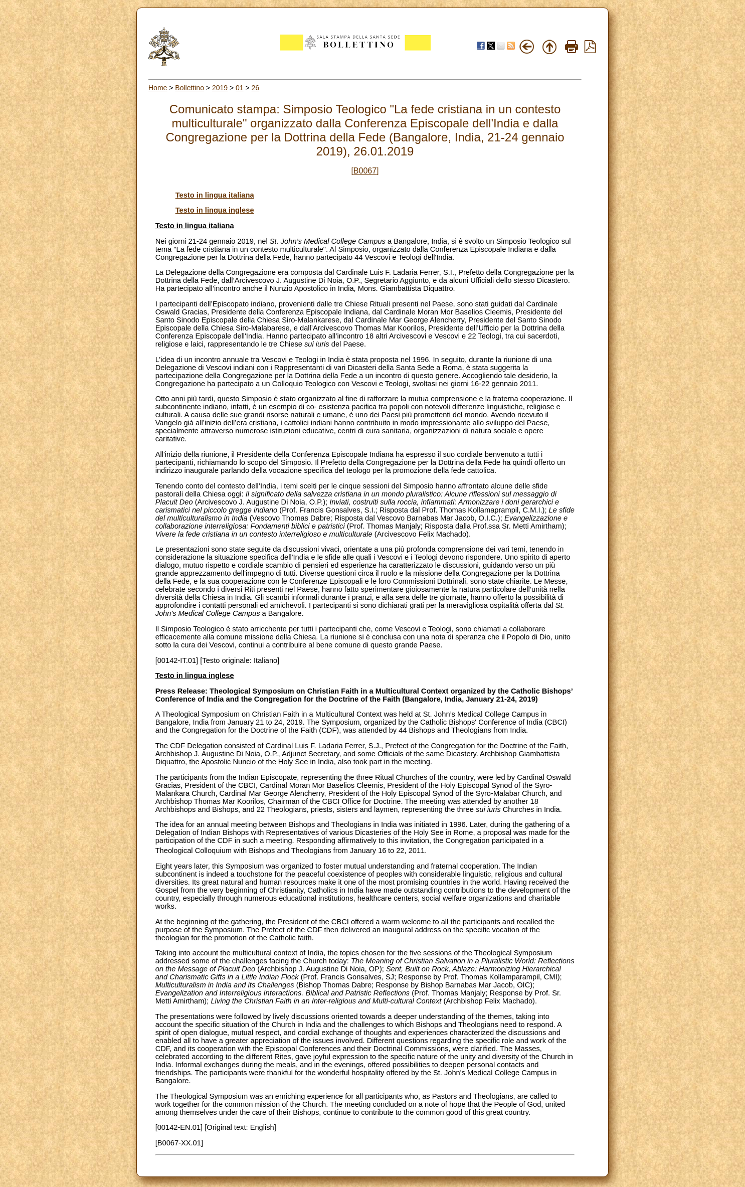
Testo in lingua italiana (214, 195)
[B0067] (365, 170)
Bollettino (189, 88)
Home (157, 88)
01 (240, 88)
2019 (220, 88)
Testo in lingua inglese (214, 210)
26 (256, 88)
